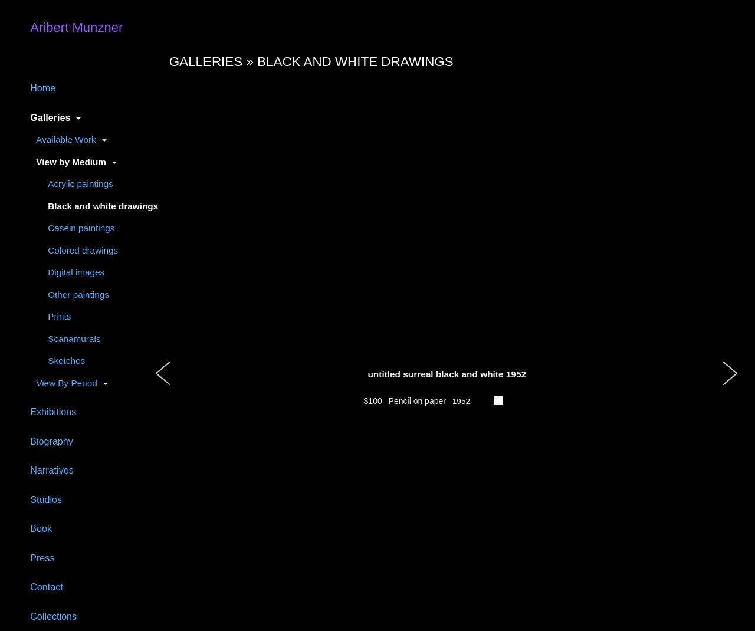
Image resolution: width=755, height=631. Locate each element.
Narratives (52, 470)
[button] (163, 385)
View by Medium (71, 162)
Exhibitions (53, 411)
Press (42, 558)
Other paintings (78, 295)
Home (42, 88)
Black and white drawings (103, 206)
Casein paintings (81, 228)
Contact (46, 586)
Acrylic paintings (80, 184)
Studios (46, 499)
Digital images (76, 272)
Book (41, 528)
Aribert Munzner (76, 27)
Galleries (50, 117)
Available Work (66, 139)
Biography (51, 441)
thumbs (498, 400)
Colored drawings (83, 250)
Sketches (66, 361)
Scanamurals (74, 339)
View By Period (66, 383)
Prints (59, 316)
